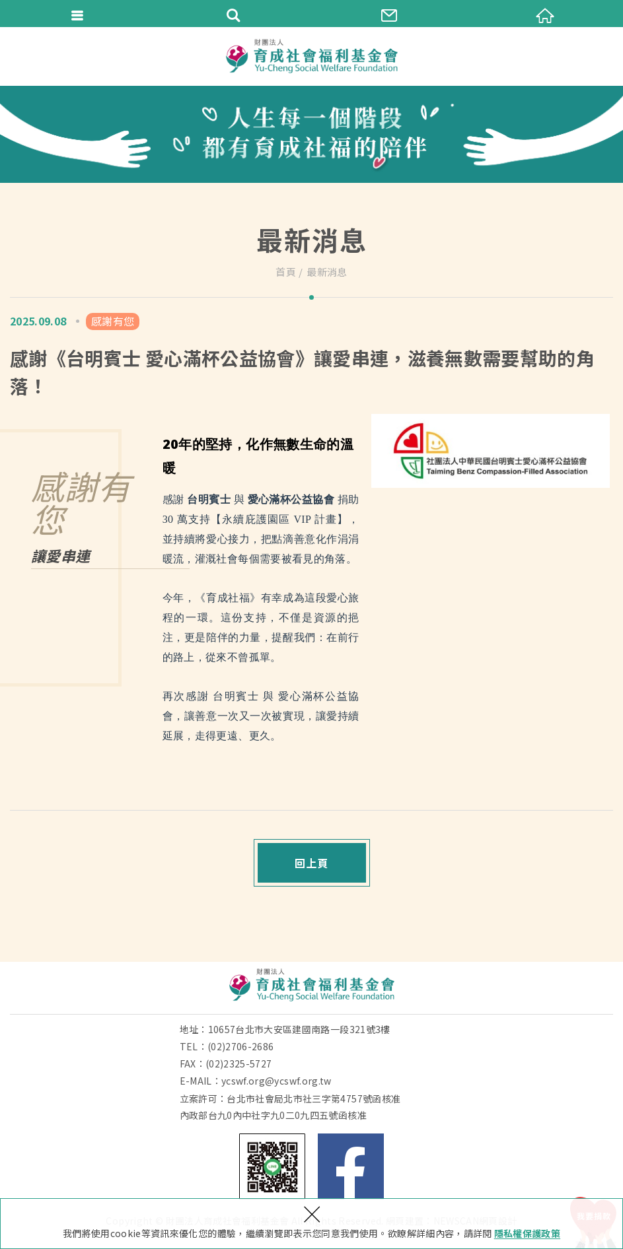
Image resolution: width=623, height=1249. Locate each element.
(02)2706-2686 (240, 1046)
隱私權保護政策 (527, 1233)
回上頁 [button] (311, 863)
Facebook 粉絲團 (351, 1166)
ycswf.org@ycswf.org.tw (276, 1080)
